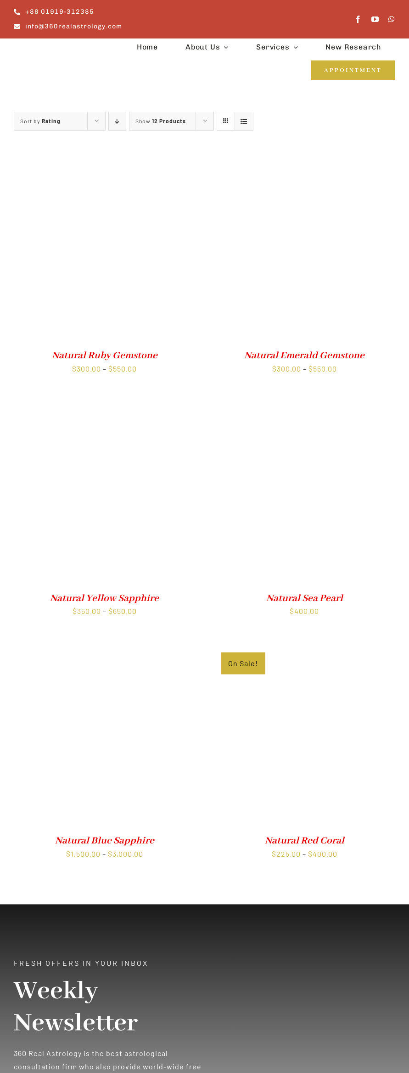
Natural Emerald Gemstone (304, 356)
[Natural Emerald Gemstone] (305, 164)
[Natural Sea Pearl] (305, 407)
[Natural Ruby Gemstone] (105, 164)
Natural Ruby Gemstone (104, 356)
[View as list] (244, 121)
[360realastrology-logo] (42, 48)
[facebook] (358, 19)
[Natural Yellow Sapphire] (105, 407)
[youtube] (375, 19)
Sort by (40, 121)
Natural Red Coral (304, 841)
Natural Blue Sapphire (104, 841)
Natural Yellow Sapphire (104, 598)
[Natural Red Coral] (305, 649)
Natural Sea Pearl (304, 598)
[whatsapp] (391, 19)
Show (160, 121)
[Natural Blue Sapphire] (105, 649)
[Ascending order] (117, 121)
